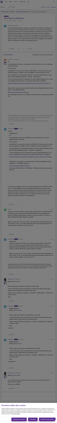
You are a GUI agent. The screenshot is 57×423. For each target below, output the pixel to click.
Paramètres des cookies (19, 419)
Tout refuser (33, 419)
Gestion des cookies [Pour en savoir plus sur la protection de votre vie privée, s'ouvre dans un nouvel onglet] (16, 414)
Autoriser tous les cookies (47, 419)
